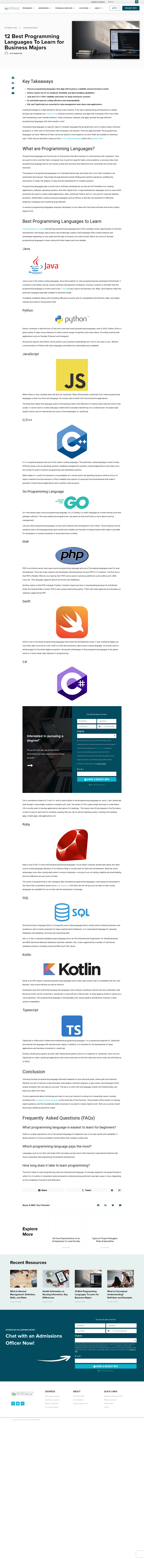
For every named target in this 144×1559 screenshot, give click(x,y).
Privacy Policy (100, 748)
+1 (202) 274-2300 (101, 764)
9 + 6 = (80, 769)
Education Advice (31, 28)
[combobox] (100, 726)
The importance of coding (33, 229)
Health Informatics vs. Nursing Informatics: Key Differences (55, 1338)
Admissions (44, 8)
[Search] (136, 1)
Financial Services (64, 8)
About (99, 8)
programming (51, 114)
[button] (13, 77)
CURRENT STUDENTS (98, 2)
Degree (80, 731)
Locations (84, 8)
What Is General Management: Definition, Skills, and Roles (22, 1338)
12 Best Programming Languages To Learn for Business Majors (87, 1338)
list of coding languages (70, 138)
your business (63, 885)
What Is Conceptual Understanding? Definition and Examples (119, 1338)
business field (97, 138)
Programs (28, 8)
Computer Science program (47, 1144)
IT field (63, 289)
